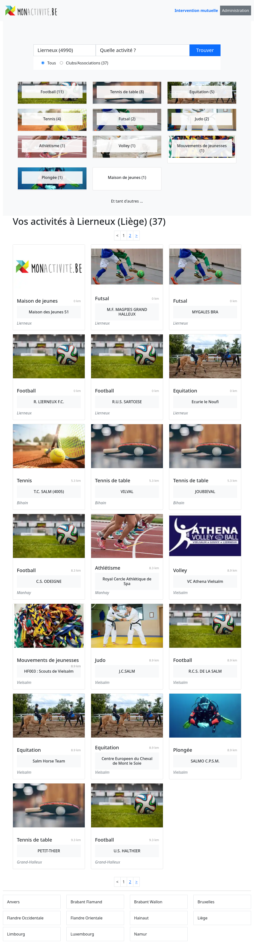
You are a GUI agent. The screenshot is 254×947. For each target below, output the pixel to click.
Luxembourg (82, 934)
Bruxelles (206, 902)
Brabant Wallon (148, 902)
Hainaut (141, 918)
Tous (51, 63)
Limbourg (16, 934)
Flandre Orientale (87, 918)
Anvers (13, 902)
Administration (235, 10)
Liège (202, 918)
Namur (140, 934)
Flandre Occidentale (25, 918)
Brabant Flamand (86, 902)
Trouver (205, 50)
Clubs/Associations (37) (87, 63)
